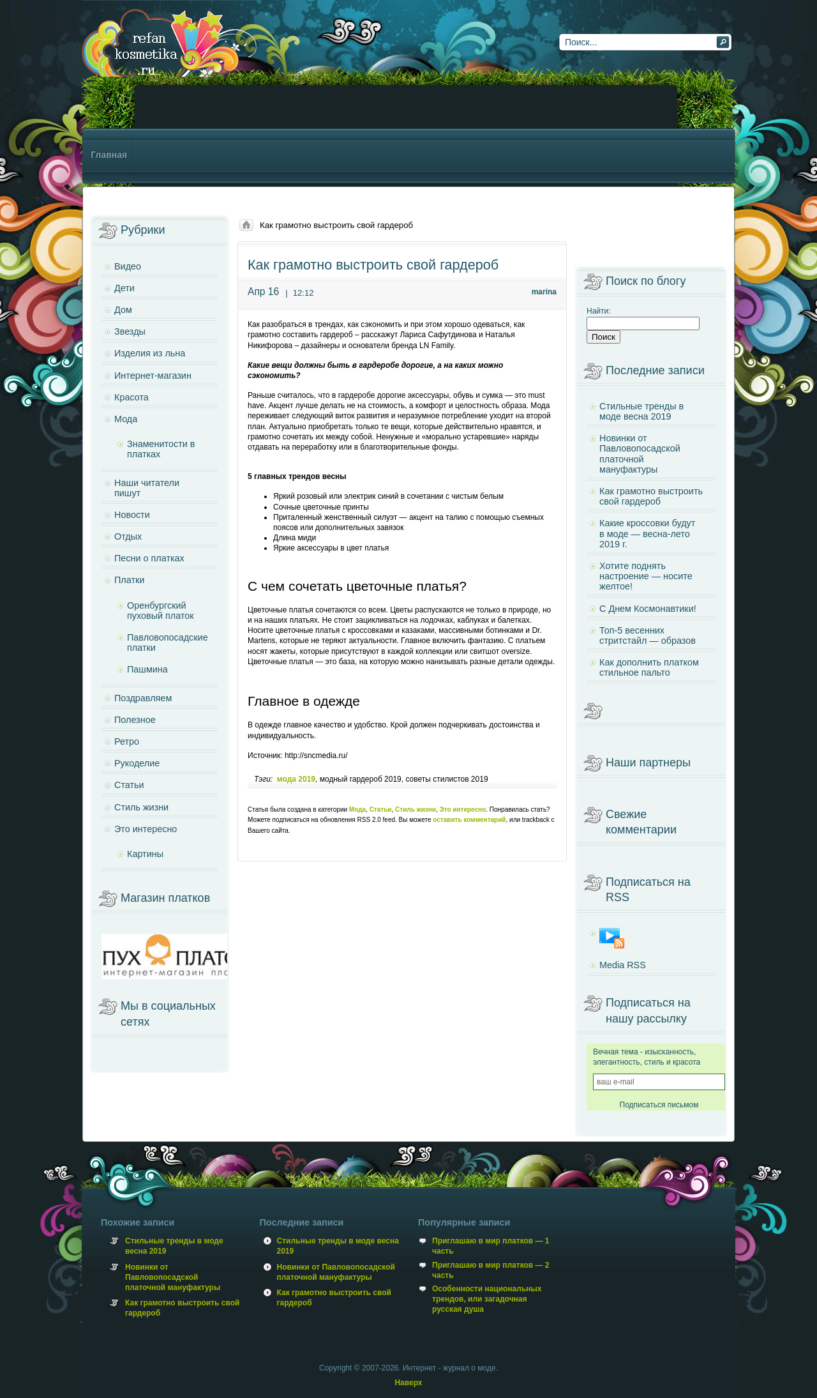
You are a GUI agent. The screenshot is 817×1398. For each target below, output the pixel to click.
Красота (131, 397)
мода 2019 (296, 779)
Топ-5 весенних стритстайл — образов (647, 635)
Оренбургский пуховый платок (160, 610)
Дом (123, 310)
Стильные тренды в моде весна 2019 (641, 411)
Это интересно (463, 809)
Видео (127, 266)
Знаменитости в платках (161, 449)
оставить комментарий (469, 819)
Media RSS (622, 965)
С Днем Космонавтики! (647, 609)
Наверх (408, 1382)
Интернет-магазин (152, 375)
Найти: (599, 311)
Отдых (128, 536)
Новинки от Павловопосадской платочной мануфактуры (639, 454)
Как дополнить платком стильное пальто (649, 667)
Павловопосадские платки (167, 642)
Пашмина (147, 669)
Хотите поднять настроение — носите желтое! (646, 576)
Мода (357, 809)
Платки (129, 580)
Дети (124, 288)
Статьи (381, 809)
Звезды (130, 331)
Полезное (135, 720)
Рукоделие (137, 763)
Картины (145, 854)
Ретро (126, 741)
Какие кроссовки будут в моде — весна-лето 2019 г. (647, 533)
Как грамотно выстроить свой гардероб (651, 496)
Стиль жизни (415, 809)
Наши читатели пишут (146, 488)
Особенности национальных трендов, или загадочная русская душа (486, 1299)
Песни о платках (149, 558)
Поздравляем (143, 698)
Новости (132, 515)
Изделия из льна (149, 353)
